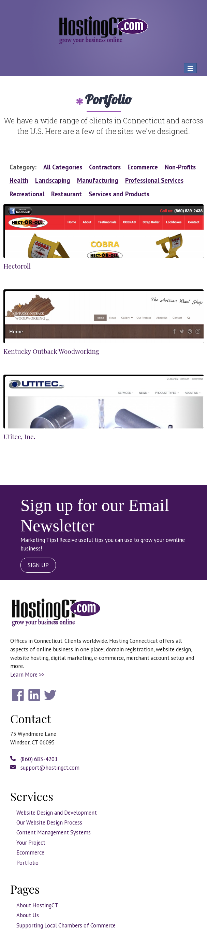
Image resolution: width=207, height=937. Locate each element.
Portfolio (27, 862)
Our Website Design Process (49, 822)
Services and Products (119, 194)
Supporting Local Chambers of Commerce (66, 925)
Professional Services (154, 180)
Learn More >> (27, 674)
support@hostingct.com (44, 767)
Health (19, 180)
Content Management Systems (53, 832)
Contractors (105, 167)
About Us (27, 915)
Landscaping (52, 180)
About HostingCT (37, 905)
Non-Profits (180, 167)
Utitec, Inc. (19, 436)
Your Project (30, 842)
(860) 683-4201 (34, 759)
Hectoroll (17, 265)
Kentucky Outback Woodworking (51, 351)
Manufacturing (97, 180)
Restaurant (66, 194)
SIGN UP (38, 565)
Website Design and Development (56, 812)
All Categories (62, 167)
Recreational (27, 194)
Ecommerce (143, 167)
